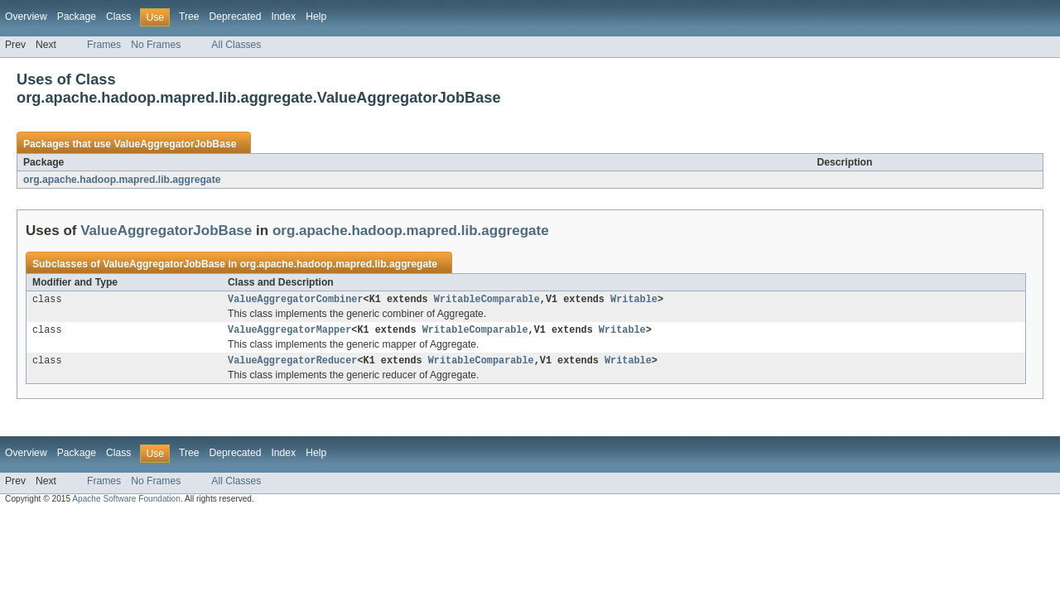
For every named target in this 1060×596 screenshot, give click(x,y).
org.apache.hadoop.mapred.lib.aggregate (121, 179)
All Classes (236, 44)
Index (283, 16)
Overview (26, 16)
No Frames (156, 44)
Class (118, 16)
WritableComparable (487, 300)
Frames (104, 44)
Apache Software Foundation (126, 503)
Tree (189, 16)
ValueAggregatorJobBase (174, 144)
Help (316, 16)
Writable (634, 300)
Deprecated (236, 16)
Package (76, 16)
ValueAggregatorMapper (289, 332)
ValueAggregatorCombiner (295, 300)
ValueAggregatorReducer (292, 365)
